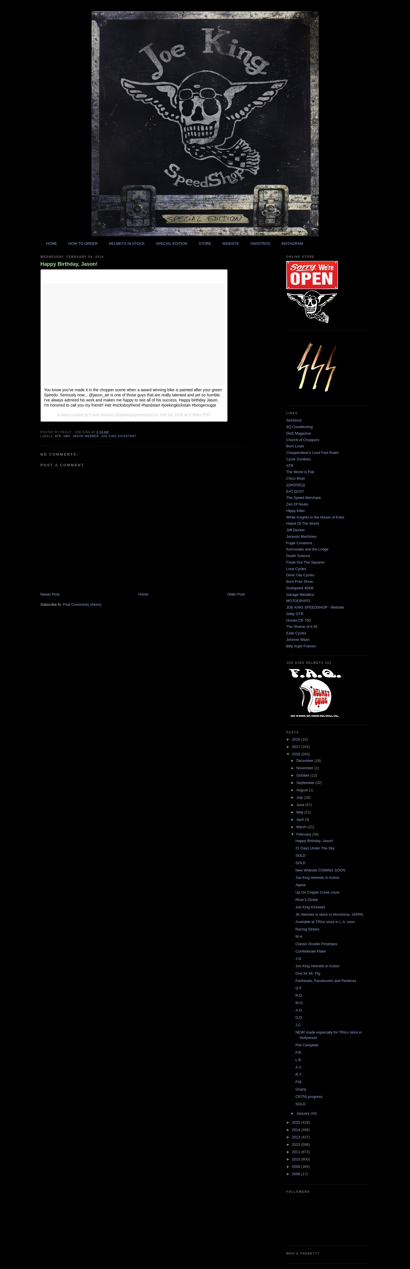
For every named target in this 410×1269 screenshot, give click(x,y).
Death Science (298, 556)
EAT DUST (295, 491)
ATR (289, 466)
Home (143, 594)
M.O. (299, 1003)
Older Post (236, 594)
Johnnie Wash (297, 639)
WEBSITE (230, 243)
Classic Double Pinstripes (316, 944)
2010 (296, 1159)
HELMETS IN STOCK (127, 243)
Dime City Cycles (300, 575)
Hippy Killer (295, 511)
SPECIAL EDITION (171, 243)
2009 (296, 1166)
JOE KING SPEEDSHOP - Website (315, 607)
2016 (296, 754)
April (300, 819)
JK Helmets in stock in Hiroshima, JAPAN (329, 914)
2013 (296, 1137)
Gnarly (300, 1089)
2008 (296, 1174)
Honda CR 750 (298, 620)
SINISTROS (260, 243)
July (300, 797)
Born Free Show (299, 581)
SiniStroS (294, 420)
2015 (296, 1122)
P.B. (298, 1052)
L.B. (298, 1060)
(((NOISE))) (295, 485)
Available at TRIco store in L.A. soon (325, 922)
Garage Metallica (300, 594)
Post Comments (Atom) (82, 604)
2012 (296, 1144)
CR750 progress (308, 1096)
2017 (296, 747)
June (301, 805)
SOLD (300, 855)
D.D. (299, 1017)
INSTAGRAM (292, 243)
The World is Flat (300, 472)
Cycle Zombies (298, 459)
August (302, 790)
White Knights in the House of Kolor (315, 517)
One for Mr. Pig (307, 973)
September (305, 783)
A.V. (298, 1067)
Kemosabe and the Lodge (307, 549)
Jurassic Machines (301, 536)
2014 (296, 1130)
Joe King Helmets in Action (317, 877)
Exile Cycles (296, 633)
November (305, 768)
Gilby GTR (295, 614)
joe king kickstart (118, 436)
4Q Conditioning (299, 427)
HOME (51, 243)
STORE (204, 243)
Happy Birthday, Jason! (69, 264)
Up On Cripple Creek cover (317, 892)
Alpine (300, 885)
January (303, 1113)
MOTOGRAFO (298, 601)
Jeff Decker (295, 530)
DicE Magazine (298, 433)
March (302, 827)
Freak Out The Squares (305, 562)
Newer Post (49, 594)
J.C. (298, 1025)
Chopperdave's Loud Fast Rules (312, 452)
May (300, 812)
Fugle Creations (299, 543)
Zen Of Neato (297, 504)
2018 (296, 739)
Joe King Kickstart (310, 907)
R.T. (298, 1074)
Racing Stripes (307, 929)
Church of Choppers (302, 440)
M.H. (299, 936)
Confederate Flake (310, 951)
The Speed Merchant (303, 498)
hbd (67, 436)
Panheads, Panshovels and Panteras (325, 981)
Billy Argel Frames (301, 646)
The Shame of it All (301, 626)
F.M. (298, 1082)
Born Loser (295, 446)
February (304, 834)
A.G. (299, 1010)
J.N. (298, 958)
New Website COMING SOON (320, 870)
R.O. (299, 995)
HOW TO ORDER (83, 243)
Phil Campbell (306, 1045)
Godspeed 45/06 (299, 588)
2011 (296, 1152)
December (305, 760)
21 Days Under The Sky (314, 848)
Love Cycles (296, 569)
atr (58, 436)
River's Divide (306, 900)
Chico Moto (295, 478)
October (303, 775)
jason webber (86, 436)
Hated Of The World (302, 523)
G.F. (298, 988)
